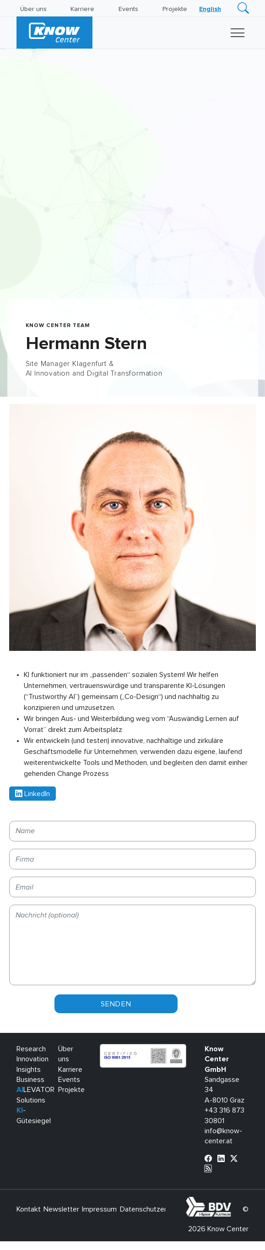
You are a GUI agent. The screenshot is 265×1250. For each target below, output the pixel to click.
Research (31, 1049)
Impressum (99, 1209)
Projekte (174, 9)
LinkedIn (32, 793)
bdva (233, 1202)
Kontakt (28, 1209)
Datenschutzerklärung (154, 1209)
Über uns (33, 9)
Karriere (82, 9)
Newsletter (61, 1209)
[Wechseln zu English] (210, 9)
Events (128, 9)
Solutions (30, 1100)
